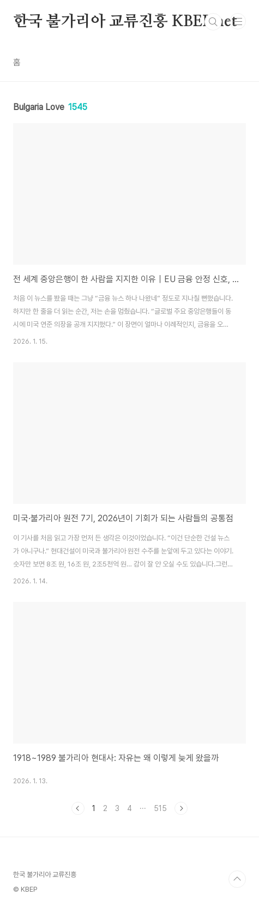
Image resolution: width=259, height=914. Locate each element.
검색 (213, 22)
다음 (181, 808)
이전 (78, 808)
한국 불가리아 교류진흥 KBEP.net (125, 21)
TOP (237, 879)
